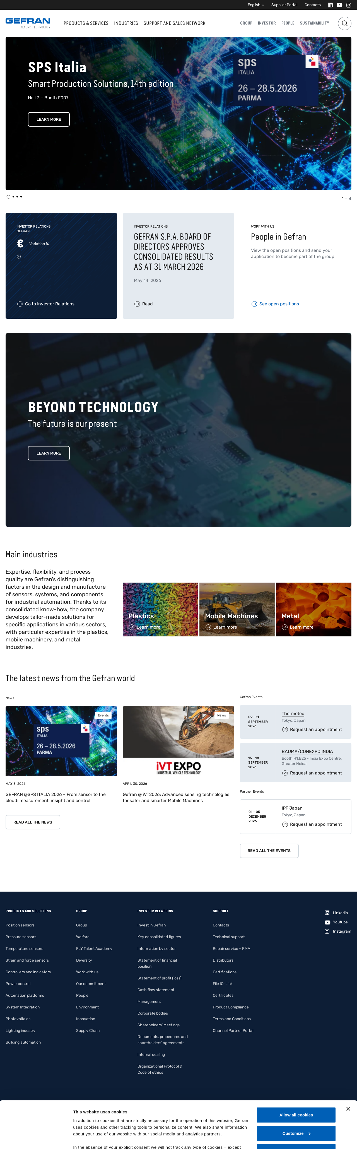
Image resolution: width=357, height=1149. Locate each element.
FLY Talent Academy (94, 948)
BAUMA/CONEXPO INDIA (307, 751)
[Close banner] (348, 1065)
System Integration (23, 1007)
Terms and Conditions (232, 1019)
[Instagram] (347, 4)
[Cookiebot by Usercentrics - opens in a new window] (36, 1138)
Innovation (85, 1019)
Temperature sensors (24, 948)
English (254, 5)
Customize (296, 1089)
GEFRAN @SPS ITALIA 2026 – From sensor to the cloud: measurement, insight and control (56, 797)
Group (246, 23)
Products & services (86, 23)
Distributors (223, 960)
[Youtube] (338, 5)
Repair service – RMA (231, 948)
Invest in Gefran (152, 925)
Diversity (84, 960)
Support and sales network (174, 23)
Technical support (229, 937)
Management (149, 1001)
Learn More (49, 119)
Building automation (23, 1042)
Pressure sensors (21, 937)
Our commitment (91, 983)
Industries (126, 23)
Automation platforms (25, 995)
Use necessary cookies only (296, 1107)
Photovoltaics (18, 1019)
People (287, 23)
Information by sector (157, 948)
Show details (86, 1138)
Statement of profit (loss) (160, 978)
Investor (267, 23)
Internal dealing (151, 1054)
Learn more (49, 453)
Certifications (225, 972)
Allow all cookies (296, 1070)
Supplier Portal (284, 5)
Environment (87, 1007)
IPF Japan (292, 808)
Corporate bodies (153, 1013)
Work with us (87, 972)
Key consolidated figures (159, 937)
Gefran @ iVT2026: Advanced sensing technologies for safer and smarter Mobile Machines (176, 797)
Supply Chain (88, 1030)
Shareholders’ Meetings (159, 1025)
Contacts (313, 5)
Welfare (83, 937)
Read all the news (32, 822)
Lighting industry (20, 1030)
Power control (18, 983)
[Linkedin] (328, 4)
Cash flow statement (156, 990)
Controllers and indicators (28, 972)
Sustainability (314, 23)
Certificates (223, 995)
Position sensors (20, 925)
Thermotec (293, 713)
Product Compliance (231, 1007)
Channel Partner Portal (233, 1030)
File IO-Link (223, 983)
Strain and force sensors (27, 960)
